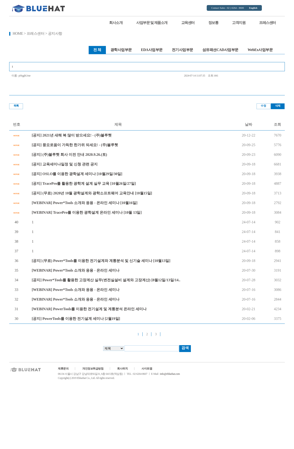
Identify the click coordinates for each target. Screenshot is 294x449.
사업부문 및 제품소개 (151, 23)
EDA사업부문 (152, 50)
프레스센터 (267, 23)
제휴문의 (63, 368)
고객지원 (238, 23)
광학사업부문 (121, 50)
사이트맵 (146, 368)
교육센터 (188, 23)
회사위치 (122, 368)
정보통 (213, 23)
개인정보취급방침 (92, 368)
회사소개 (115, 23)
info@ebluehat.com (170, 373)
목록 (16, 105)
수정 (263, 105)
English (253, 7)
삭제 (277, 105)
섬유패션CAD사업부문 (220, 50)
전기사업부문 (182, 50)
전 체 (97, 50)
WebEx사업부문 (260, 50)
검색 (185, 348)
